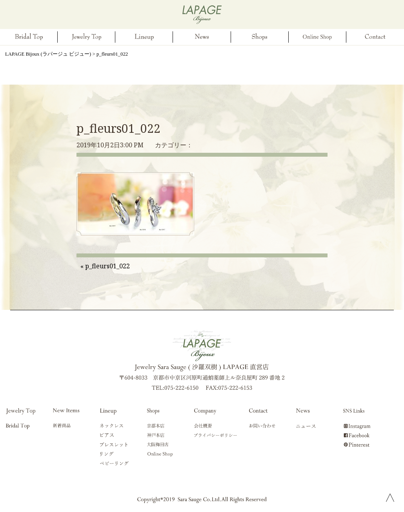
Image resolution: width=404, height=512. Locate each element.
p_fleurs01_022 (118, 128)
